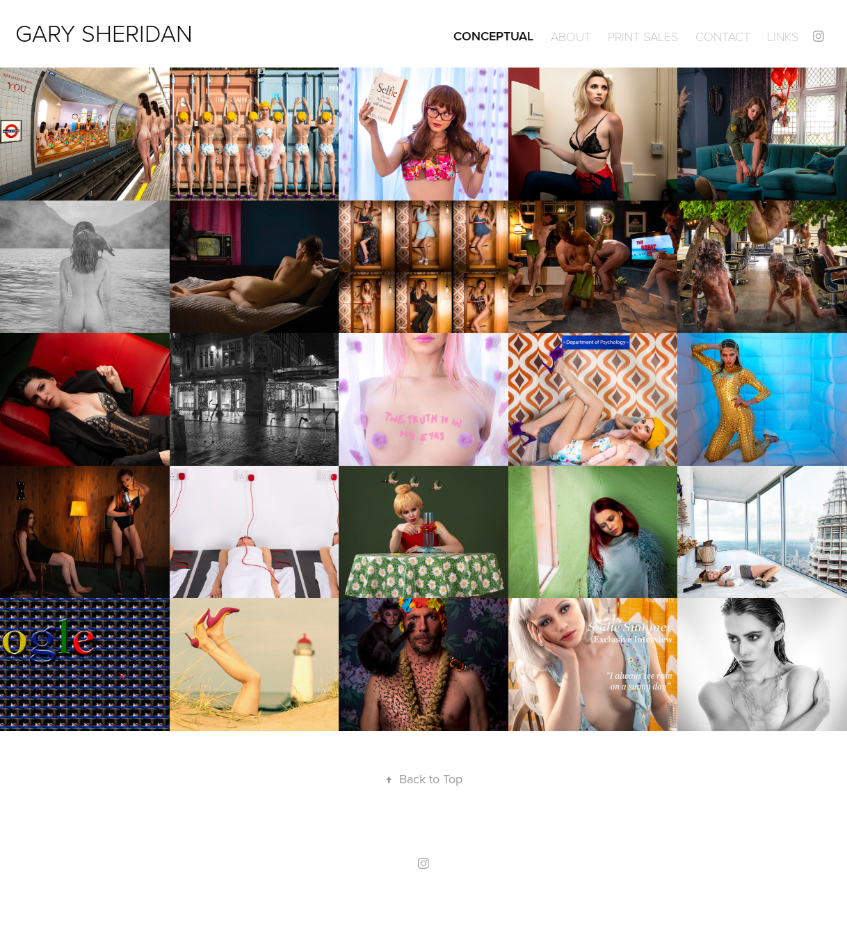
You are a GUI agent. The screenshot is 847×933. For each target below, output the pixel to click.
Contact (722, 36)
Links (782, 36)
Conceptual (493, 36)
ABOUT (571, 36)
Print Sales (643, 36)
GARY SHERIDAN (104, 32)
